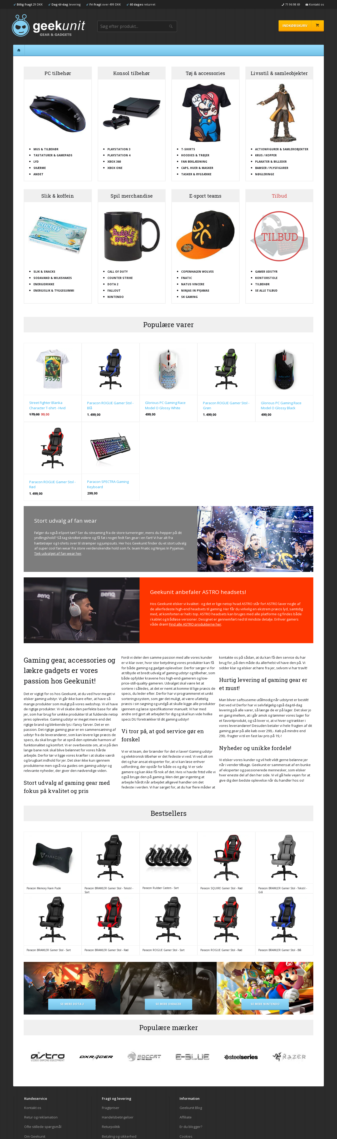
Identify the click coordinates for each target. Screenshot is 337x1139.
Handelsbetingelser (117, 1117)
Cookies (186, 1136)
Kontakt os (32, 1108)
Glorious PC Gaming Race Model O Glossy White (165, 405)
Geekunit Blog (191, 1108)
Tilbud (279, 196)
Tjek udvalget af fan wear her (57, 553)
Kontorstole (266, 278)
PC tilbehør (57, 73)
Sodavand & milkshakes (52, 278)
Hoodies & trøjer (195, 155)
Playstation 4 (118, 155)
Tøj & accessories (205, 73)
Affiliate (186, 1117)
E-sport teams (205, 196)
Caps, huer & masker (197, 168)
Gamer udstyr (266, 271)
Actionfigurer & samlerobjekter (281, 149)
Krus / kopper (266, 155)
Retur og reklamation (41, 1117)
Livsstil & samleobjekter (279, 73)
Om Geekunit (34, 1136)
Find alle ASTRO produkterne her (195, 624)
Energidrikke (43, 284)
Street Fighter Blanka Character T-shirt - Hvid (47, 405)
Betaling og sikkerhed (119, 1136)
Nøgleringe (264, 174)
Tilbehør (262, 284)
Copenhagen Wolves (197, 271)
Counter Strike (120, 278)
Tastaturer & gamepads (52, 155)
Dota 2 (112, 284)
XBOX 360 (114, 161)
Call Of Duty (117, 271)
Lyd (36, 161)
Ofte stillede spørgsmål (42, 1126)
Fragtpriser (110, 1108)
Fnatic (186, 278)
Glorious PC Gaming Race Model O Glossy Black (281, 406)
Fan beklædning (194, 161)
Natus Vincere (192, 284)
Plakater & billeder (271, 161)
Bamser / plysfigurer (271, 168)
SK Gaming (189, 297)
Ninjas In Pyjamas (195, 290)
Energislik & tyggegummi (53, 290)
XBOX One (114, 168)
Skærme (39, 168)
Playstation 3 (118, 149)
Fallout (114, 290)
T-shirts (188, 149)
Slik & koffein (57, 196)
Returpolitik (111, 1126)
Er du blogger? (191, 1126)
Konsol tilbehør (131, 73)
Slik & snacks (44, 271)
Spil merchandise (132, 196)
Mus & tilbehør (45, 149)
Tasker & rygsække (196, 174)
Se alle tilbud (266, 290)
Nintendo (115, 297)
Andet (38, 174)
